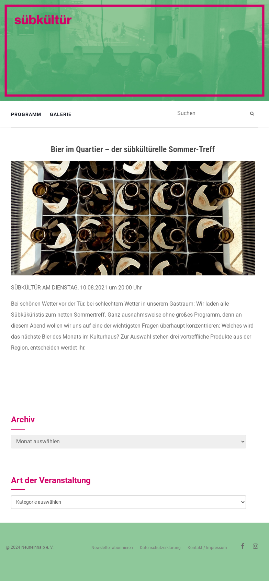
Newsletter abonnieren (112, 547)
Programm (26, 114)
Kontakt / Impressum (207, 547)
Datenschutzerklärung (160, 547)
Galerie (60, 114)
